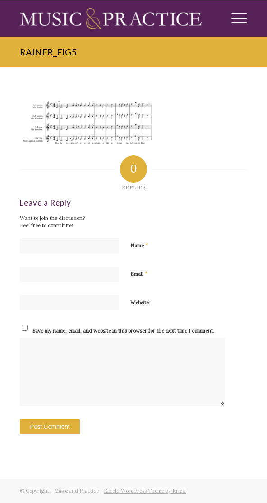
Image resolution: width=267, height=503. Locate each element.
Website (139, 302)
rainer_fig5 (48, 51)
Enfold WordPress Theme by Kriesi (145, 491)
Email (139, 274)
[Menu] (234, 18)
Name (139, 245)
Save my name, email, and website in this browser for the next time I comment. (123, 331)
